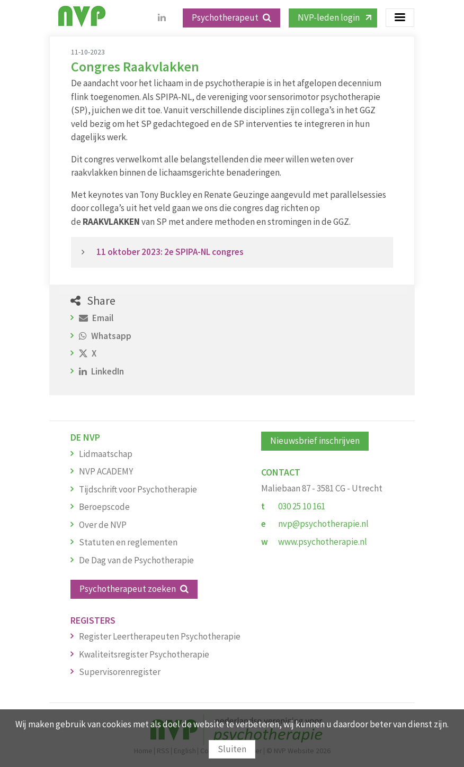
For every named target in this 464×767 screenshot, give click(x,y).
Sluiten (232, 749)
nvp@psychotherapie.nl (323, 523)
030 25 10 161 (301, 506)
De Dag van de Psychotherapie (136, 560)
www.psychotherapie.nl (322, 541)
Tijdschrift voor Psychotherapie (138, 489)
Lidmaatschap (105, 454)
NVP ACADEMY (106, 471)
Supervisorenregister (119, 672)
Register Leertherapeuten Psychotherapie (159, 636)
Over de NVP (103, 525)
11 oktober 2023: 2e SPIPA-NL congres (170, 252)
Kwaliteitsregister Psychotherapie (144, 654)
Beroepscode (104, 507)
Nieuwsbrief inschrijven (315, 440)
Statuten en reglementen (128, 542)
